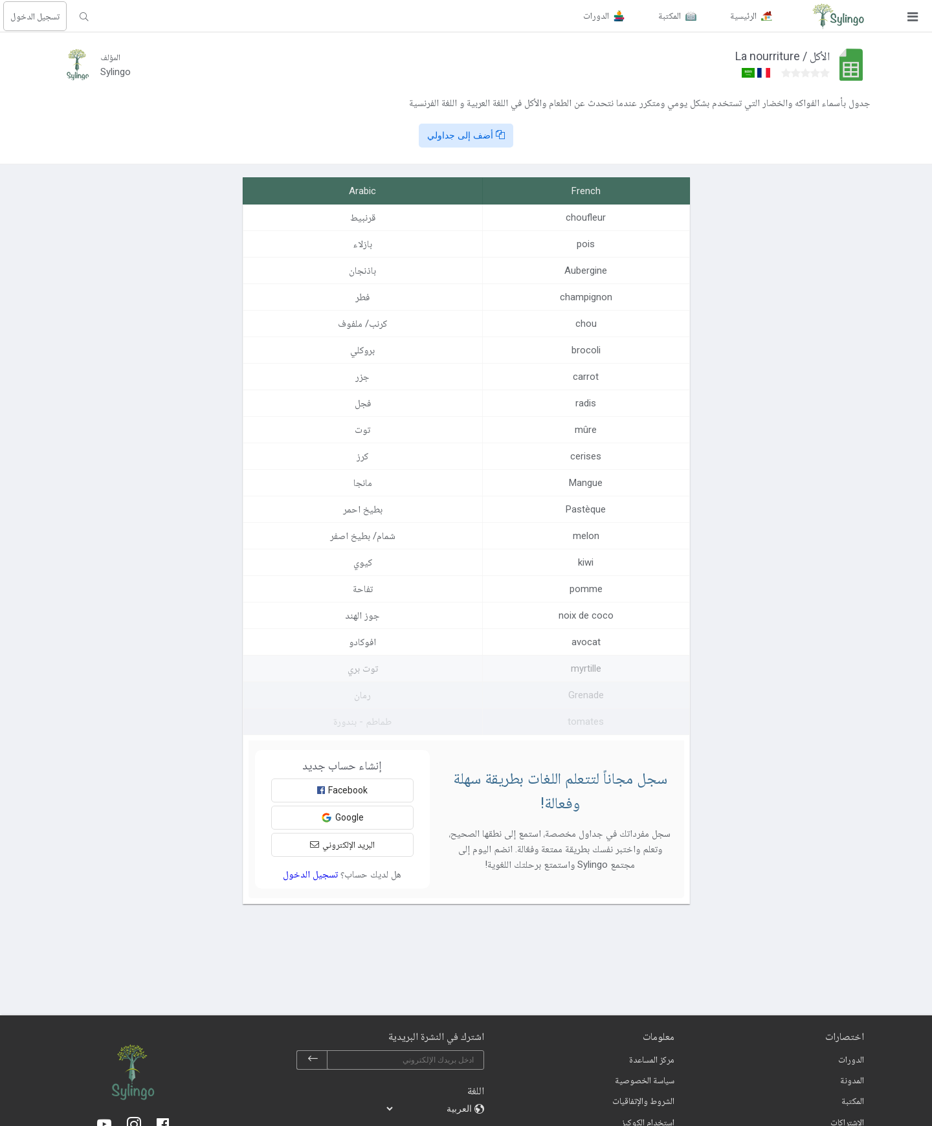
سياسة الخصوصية (644, 1080)
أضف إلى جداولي (466, 135)
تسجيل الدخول (35, 16)
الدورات (851, 1059)
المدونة (852, 1080)
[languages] (429, 1108)
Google (342, 817)
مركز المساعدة (651, 1059)
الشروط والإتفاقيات (643, 1101)
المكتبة (852, 1101)
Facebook (342, 790)
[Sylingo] (838, 16)
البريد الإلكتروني (342, 844)
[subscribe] (312, 1060)
